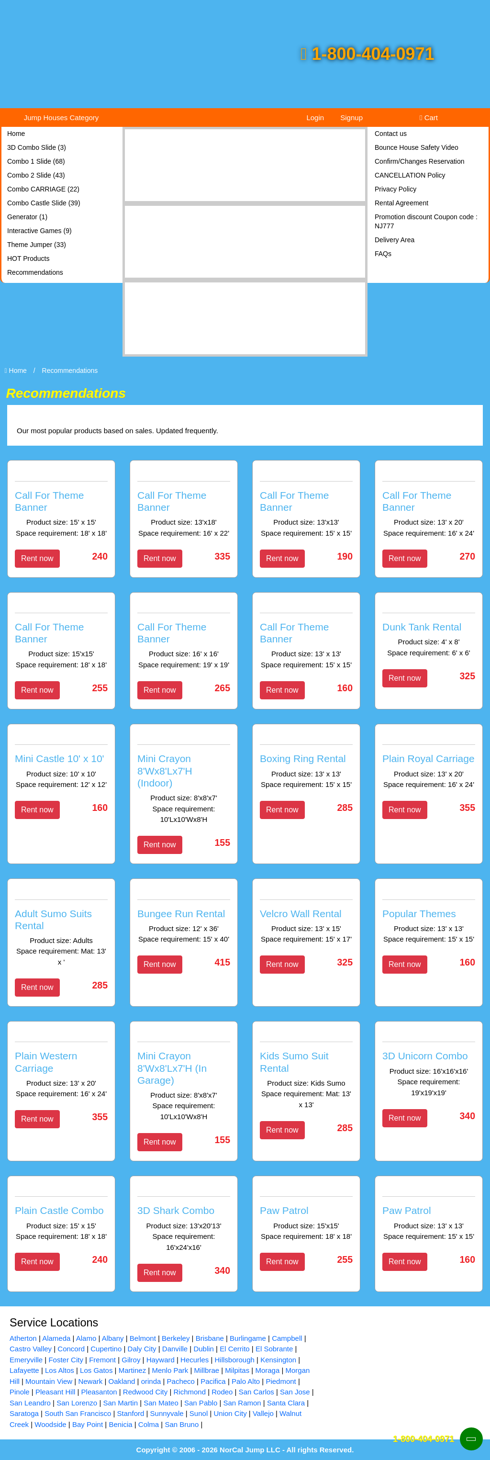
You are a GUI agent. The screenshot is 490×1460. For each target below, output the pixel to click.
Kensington (278, 1360)
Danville (175, 1349)
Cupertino (106, 1349)
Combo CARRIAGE (43, 189)
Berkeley (175, 1338)
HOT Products (28, 258)
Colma (148, 1424)
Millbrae (207, 1370)
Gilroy (131, 1360)
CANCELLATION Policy (410, 175)
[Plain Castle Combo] (61, 1214)
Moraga (267, 1370)
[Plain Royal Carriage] (428, 762)
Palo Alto (246, 1381)
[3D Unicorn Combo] (428, 1064)
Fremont (102, 1360)
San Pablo (200, 1403)
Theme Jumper (36, 244)
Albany (113, 1338)
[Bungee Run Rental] (183, 916)
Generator (27, 217)
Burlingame (248, 1338)
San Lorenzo (76, 1403)
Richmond (189, 1392)
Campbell (287, 1338)
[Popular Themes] (428, 916)
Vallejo (263, 1413)
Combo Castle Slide (43, 203)
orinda (151, 1381)
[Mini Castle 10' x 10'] (61, 762)
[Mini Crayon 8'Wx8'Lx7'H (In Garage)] (183, 1077)
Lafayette (24, 1370)
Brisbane (210, 1338)
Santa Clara (286, 1403)
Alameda (56, 1338)
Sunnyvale (167, 1413)
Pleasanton (99, 1392)
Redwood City (145, 1392)
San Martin (120, 1403)
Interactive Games (39, 231)
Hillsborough (235, 1360)
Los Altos (59, 1370)
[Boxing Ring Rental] (306, 762)
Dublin (203, 1349)
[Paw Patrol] (306, 1214)
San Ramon (242, 1403)
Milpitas (237, 1370)
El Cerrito (235, 1349)
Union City (229, 1413)
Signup (351, 117)
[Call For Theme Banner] (61, 504)
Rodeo (222, 1392)
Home (16, 133)
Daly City (142, 1349)
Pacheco (181, 1381)
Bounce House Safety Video (416, 147)
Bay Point (87, 1424)
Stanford (131, 1413)
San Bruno (182, 1424)
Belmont (143, 1338)
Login (315, 117)
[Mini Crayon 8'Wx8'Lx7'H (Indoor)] (183, 779)
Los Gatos (96, 1370)
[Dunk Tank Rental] (428, 630)
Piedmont (281, 1381)
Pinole (20, 1392)
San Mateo (161, 1403)
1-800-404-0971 (367, 54)
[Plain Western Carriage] (61, 1065)
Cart (429, 117)
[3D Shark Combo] (183, 1219)
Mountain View (48, 1381)
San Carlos (256, 1392)
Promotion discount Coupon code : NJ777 (426, 221)
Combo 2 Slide (36, 175)
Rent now (37, 558)
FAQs (383, 254)
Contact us (391, 133)
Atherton (23, 1338)
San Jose (295, 1392)
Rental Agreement (401, 203)
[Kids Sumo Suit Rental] (306, 1070)
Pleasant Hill (55, 1392)
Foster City (65, 1360)
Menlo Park (170, 1370)
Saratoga (24, 1413)
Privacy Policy (395, 189)
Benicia (120, 1424)
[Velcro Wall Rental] (306, 916)
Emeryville (26, 1360)
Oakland (122, 1381)
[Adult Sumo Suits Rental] (61, 927)
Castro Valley (31, 1349)
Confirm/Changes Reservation (420, 161)
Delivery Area (394, 240)
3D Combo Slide (36, 147)
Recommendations (35, 272)
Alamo (86, 1338)
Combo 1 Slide (36, 161)
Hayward (160, 1360)
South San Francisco (78, 1413)
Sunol (198, 1413)
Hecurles (194, 1360)
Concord (71, 1349)
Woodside (50, 1424)
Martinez (132, 1370)
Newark (90, 1381)
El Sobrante (274, 1349)
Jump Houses (61, 117)
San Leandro (30, 1403)
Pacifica (213, 1381)
